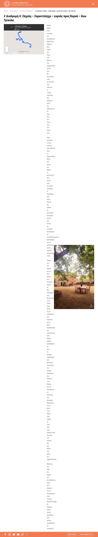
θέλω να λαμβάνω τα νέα (86, 534)
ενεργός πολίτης (72, 534)
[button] (93, 4)
